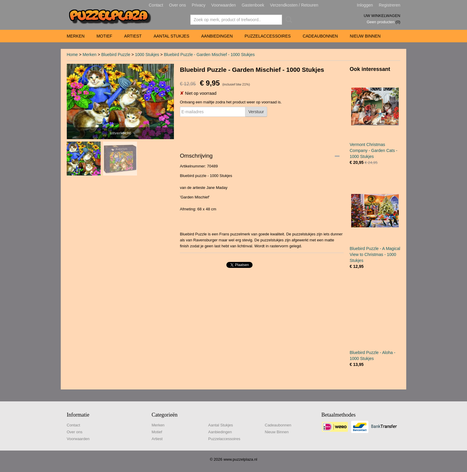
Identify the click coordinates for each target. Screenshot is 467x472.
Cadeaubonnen (320, 36)
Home (72, 54)
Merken (76, 36)
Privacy (199, 5)
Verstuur (256, 111)
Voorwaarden (223, 5)
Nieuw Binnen (365, 36)
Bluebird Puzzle (115, 54)
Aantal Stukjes (171, 36)
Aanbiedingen (217, 36)
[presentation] (225, 131)
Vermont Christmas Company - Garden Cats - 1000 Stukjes (373, 150)
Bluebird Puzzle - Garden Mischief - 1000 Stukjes (209, 54)
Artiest (133, 36)
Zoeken (287, 19)
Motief (104, 36)
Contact (156, 5)
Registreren (389, 5)
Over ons (177, 5)
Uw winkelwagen (382, 15)
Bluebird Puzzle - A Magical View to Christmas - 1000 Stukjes (375, 254)
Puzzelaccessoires (268, 36)
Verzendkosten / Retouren (294, 5)
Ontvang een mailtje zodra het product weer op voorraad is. (231, 102)
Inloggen (365, 5)
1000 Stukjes (147, 54)
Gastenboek (253, 5)
